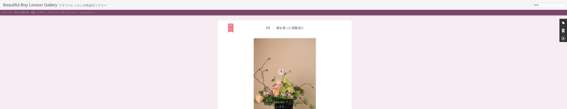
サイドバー (53, 12)
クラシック (7, 12)
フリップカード (21, 12)
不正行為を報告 (302, 107)
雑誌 (33, 12)
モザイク (41, 12)
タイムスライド (87, 12)
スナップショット (69, 12)
